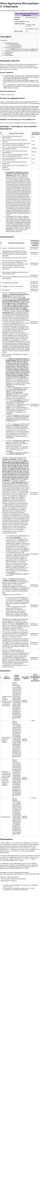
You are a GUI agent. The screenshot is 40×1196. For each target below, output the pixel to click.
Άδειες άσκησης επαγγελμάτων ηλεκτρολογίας (13, 879)
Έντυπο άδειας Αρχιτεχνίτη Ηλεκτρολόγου (11, 106)
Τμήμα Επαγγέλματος (13, 877)
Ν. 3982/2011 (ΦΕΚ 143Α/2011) (12, 75)
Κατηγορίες (3, 877)
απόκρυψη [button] (4, 40)
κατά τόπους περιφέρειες (31, 17)
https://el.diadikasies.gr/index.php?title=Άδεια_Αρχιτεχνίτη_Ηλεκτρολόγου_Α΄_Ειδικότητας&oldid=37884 (19, 873)
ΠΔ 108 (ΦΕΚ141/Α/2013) (10, 80)
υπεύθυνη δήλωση (14, 461)
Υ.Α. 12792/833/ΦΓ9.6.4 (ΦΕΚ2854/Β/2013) (15, 85)
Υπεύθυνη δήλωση (22, 299)
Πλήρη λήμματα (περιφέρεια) (9, 880)
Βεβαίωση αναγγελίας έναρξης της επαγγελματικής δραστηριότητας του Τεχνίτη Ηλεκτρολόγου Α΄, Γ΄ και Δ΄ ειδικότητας (18, 177)
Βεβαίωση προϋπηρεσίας (16, 358)
